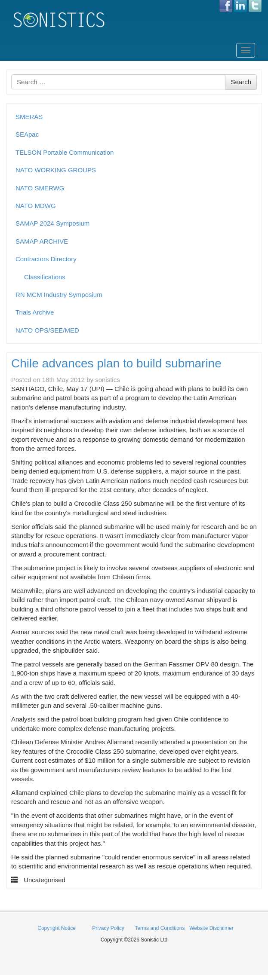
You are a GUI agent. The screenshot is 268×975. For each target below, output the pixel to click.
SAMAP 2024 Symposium (52, 223)
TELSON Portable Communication (64, 152)
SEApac (27, 134)
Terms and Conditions (160, 928)
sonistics (107, 379)
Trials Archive (34, 312)
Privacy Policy (108, 928)
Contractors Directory (46, 259)
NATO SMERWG (39, 188)
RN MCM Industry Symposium (58, 294)
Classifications (44, 277)
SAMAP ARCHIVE (41, 241)
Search (241, 82)
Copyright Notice (56, 928)
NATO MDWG (35, 205)
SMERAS (29, 116)
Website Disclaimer (211, 928)
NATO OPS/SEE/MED (47, 330)
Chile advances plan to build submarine (116, 363)
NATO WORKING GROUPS (55, 170)
